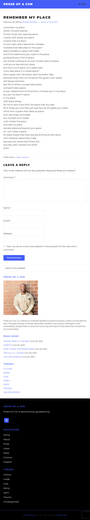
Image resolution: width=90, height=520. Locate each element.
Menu (84, 4)
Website (7, 233)
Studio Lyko (62, 515)
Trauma (25, 157)
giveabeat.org (42, 411)
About (6, 439)
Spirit (6, 384)
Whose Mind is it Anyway (16, 341)
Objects (7, 345)
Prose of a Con (18, 4)
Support (7, 462)
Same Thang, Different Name (18, 349)
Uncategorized (11, 392)
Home (6, 435)
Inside (18, 157)
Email (7, 221)
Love (6, 377)
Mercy (6, 381)
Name (7, 208)
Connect (7, 457)
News (6, 453)
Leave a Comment (49, 22)
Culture (7, 369)
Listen (6, 448)
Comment (9, 177)
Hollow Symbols (12, 357)
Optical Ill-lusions (13, 353)
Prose (6, 444)
